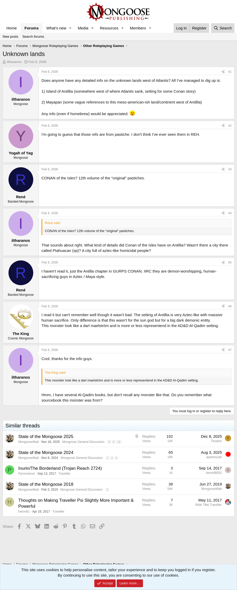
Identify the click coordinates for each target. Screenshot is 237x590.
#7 (230, 350)
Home (11, 28)
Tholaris (216, 441)
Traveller (64, 473)
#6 (230, 306)
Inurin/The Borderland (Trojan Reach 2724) (60, 468)
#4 (230, 213)
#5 (230, 262)
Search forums (33, 36)
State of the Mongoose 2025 (45, 436)
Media (83, 28)
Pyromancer (26, 473)
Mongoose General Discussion (83, 442)
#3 (230, 169)
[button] (70, 28)
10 (118, 441)
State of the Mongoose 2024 (45, 452)
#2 (230, 125)
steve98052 (214, 473)
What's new (56, 28)
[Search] (222, 28)
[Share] (223, 72)
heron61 (24, 511)
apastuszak (214, 457)
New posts (10, 36)
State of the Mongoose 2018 (45, 484)
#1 (230, 72)
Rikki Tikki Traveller (208, 505)
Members (138, 28)
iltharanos (14, 62)
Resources (109, 28)
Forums (31, 28)
